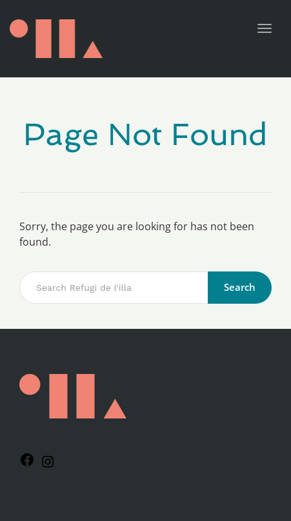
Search (240, 286)
